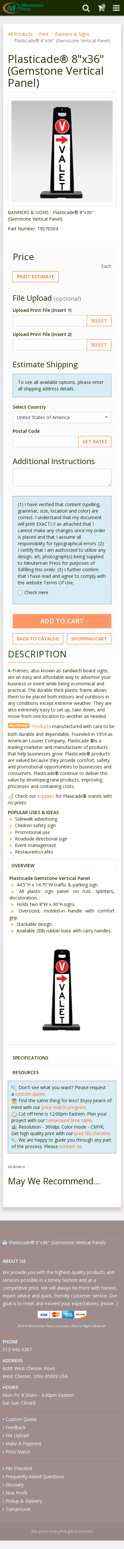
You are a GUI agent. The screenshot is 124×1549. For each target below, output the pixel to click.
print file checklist (92, 1133)
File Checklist (19, 1468)
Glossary (15, 1485)
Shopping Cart (89, 639)
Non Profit (17, 1493)
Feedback (16, 1427)
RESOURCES (26, 1072)
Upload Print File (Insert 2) (42, 334)
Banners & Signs (72, 34)
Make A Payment (24, 1443)
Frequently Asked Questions (35, 1476)
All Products (20, 34)
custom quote (30, 1094)
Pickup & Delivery (24, 1501)
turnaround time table (69, 1120)
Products (41, 726)
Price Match (18, 1452)
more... (109, 1303)
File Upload (17, 1435)
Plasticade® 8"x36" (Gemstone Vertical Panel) (57, 1242)
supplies (45, 796)
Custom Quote (21, 1419)
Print (44, 34)
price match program (64, 1107)
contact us (70, 1146)
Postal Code (26, 431)
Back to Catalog (38, 639)
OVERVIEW (22, 865)
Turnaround (18, 1509)
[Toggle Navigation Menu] (116, 8)
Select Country (29, 407)
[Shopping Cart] (101, 8)
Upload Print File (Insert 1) (42, 310)
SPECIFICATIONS (30, 1058)
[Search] (85, 8)
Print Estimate (36, 276)
